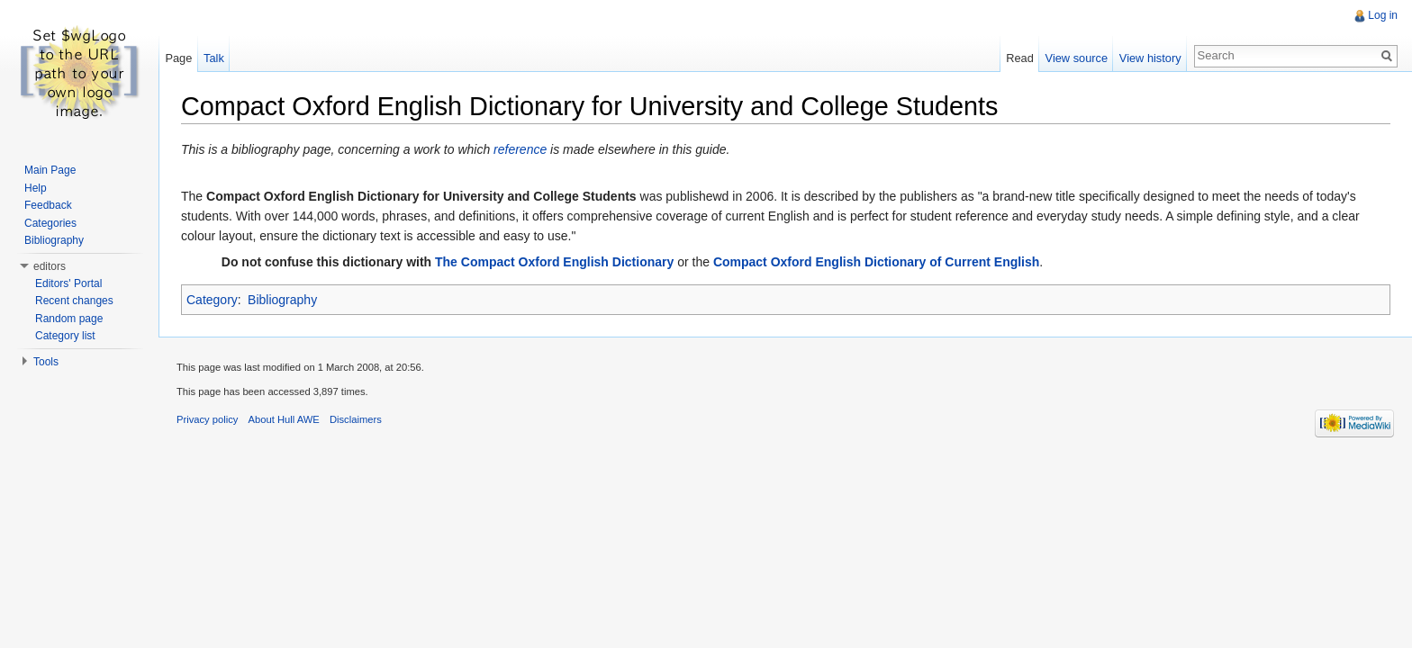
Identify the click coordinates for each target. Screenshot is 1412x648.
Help (35, 188)
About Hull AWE (284, 419)
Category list (65, 335)
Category (212, 299)
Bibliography (282, 299)
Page (178, 58)
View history (1150, 58)
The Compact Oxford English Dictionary (554, 262)
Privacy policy (207, 419)
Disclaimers (356, 419)
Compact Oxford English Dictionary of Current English (876, 262)
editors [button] (49, 266)
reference (520, 149)
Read (1020, 58)
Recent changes (74, 300)
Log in (1383, 15)
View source (1076, 58)
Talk (214, 58)
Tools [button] (46, 362)
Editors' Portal (68, 283)
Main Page (50, 170)
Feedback (48, 205)
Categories (50, 223)
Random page (69, 318)
